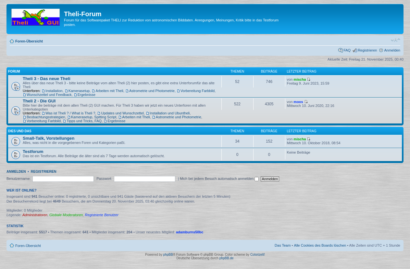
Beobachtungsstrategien (46, 117)
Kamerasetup (79, 91)
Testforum (33, 151)
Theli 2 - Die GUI (39, 101)
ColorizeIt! (257, 254)
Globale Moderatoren (66, 215)
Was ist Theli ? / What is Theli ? (70, 113)
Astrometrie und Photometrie (152, 91)
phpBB (168, 254)
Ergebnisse (86, 95)
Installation (54, 91)
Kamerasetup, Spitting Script (93, 117)
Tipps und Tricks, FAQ (84, 121)
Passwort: (104, 179)
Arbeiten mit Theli (109, 91)
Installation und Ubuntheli (170, 113)
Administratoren (34, 215)
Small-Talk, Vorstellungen (48, 138)
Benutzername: (18, 179)
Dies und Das (19, 131)
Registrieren (367, 50)
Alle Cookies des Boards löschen (320, 245)
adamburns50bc (189, 232)
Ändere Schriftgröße (395, 40)
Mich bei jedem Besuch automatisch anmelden (219, 179)
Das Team (283, 245)
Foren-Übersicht (29, 41)
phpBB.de (226, 258)
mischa (299, 79)
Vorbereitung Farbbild (197, 91)
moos (298, 102)
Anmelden (392, 50)
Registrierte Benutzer (101, 215)
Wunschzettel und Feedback (49, 95)
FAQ (347, 50)
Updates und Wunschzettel (122, 113)
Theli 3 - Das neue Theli (46, 78)
